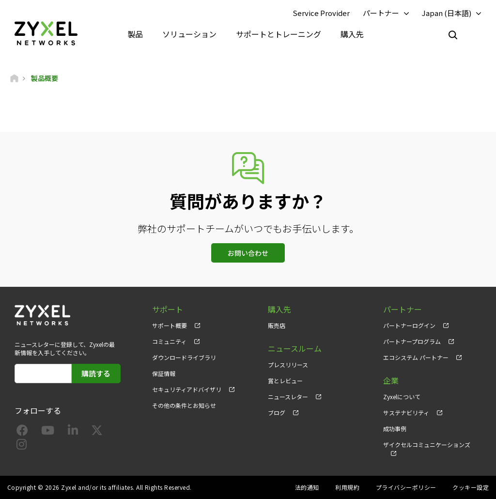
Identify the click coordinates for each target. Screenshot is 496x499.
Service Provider (321, 13)
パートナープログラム (412, 341)
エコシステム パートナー (416, 357)
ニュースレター (288, 396)
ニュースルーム (295, 348)
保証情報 (163, 373)
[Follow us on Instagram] (21, 446)
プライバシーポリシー (406, 487)
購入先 (352, 34)
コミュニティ (169, 341)
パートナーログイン (409, 325)
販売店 (276, 325)
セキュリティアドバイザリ (186, 389)
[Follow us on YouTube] (47, 432)
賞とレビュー (285, 380)
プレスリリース (288, 364)
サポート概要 (169, 325)
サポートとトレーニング (278, 34)
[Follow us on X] (97, 432)
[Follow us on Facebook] (22, 432)
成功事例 (394, 428)
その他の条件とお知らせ (184, 405)
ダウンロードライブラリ (184, 357)
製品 (135, 34)
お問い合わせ (248, 253)
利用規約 (347, 487)
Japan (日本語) (446, 13)
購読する (95, 373)
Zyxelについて (401, 396)
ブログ (276, 412)
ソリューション (189, 34)
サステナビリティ (406, 412)
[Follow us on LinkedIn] (73, 432)
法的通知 (307, 487)
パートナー (381, 13)
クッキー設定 (470, 487)
